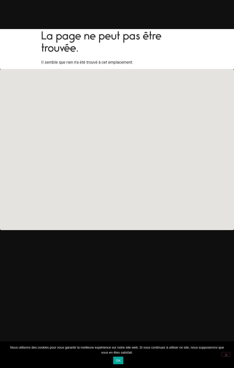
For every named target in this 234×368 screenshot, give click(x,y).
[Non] (226, 354)
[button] (117, 146)
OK (118, 360)
